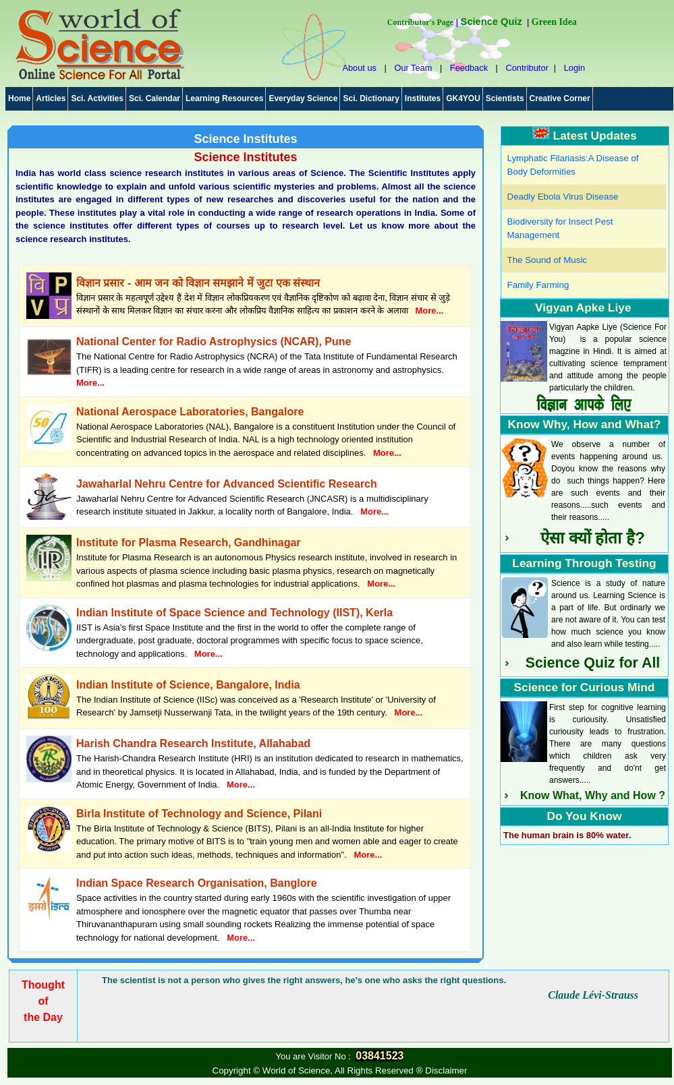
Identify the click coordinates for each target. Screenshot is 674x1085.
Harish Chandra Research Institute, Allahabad (193, 743)
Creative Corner (560, 98)
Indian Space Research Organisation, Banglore (196, 883)
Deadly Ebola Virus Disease (563, 197)
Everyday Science (303, 98)
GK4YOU (463, 98)
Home (19, 98)
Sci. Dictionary (371, 98)
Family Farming (538, 285)
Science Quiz (491, 21)
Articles (50, 98)
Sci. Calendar (154, 98)
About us (359, 68)
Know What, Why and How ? (592, 795)
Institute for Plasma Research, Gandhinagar (188, 542)
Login (574, 68)
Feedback (469, 68)
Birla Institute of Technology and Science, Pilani (199, 813)
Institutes (423, 98)
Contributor (526, 68)
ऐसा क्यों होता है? (592, 538)
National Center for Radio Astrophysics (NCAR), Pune (213, 341)
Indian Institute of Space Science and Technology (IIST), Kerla (234, 612)
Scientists (505, 98)
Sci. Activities (97, 98)
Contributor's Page (420, 22)
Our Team (413, 68)
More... (430, 310)
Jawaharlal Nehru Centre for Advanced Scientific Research (226, 484)
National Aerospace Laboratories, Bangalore (190, 411)
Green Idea (554, 22)
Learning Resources (224, 98)
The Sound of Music (547, 260)
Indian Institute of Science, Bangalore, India (188, 685)
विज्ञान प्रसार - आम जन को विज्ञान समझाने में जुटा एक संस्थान (198, 283)
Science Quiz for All (593, 663)
